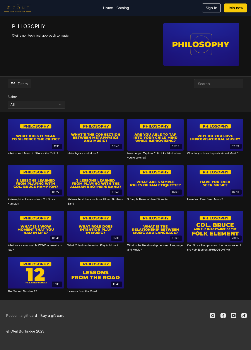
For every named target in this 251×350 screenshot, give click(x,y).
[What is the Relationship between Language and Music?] (155, 247)
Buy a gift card (52, 315)
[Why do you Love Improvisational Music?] (215, 153)
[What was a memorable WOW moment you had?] (36, 247)
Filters (19, 84)
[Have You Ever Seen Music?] (215, 199)
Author (12, 97)
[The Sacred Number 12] (36, 291)
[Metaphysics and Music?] (95, 153)
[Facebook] (223, 315)
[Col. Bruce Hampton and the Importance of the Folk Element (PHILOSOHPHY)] (215, 247)
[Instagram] (212, 315)
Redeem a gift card (21, 315)
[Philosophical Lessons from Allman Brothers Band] (95, 201)
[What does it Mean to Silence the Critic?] (36, 153)
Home (108, 8)
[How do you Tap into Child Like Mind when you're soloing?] (155, 155)
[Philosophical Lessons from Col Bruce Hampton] (36, 201)
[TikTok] (244, 315)
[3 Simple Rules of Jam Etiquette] (155, 199)
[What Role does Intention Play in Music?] (95, 245)
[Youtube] (233, 315)
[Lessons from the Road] (95, 291)
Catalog (122, 8)
